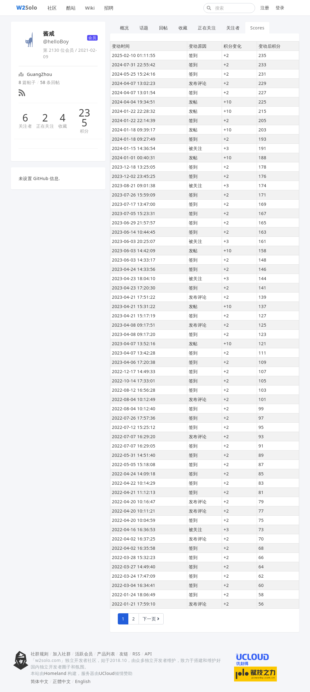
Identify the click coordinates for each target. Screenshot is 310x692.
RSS (136, 654)
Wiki (90, 8)
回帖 (163, 28)
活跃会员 (84, 654)
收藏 (62, 126)
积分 (84, 131)
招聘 (109, 8)
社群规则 (40, 654)
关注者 (25, 126)
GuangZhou (39, 74)
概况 (124, 28)
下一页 (151, 619)
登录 (280, 8)
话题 (144, 28)
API (148, 654)
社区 (52, 8)
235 (84, 118)
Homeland (55, 673)
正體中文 (62, 681)
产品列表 (106, 654)
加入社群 (62, 654)
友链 (123, 654)
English (83, 681)
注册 (264, 8)
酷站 (71, 8)
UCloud (107, 673)
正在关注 (45, 126)
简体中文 (40, 681)
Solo (27, 7)
